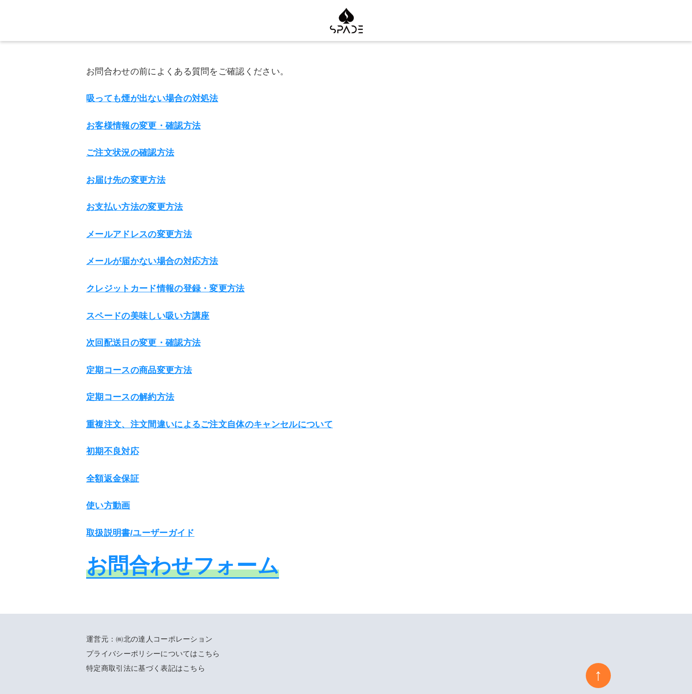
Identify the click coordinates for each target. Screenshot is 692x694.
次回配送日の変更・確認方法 (143, 342)
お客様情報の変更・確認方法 (143, 125)
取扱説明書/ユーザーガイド (140, 533)
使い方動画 (108, 505)
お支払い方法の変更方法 (134, 207)
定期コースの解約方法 (130, 397)
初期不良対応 (112, 451)
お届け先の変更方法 (125, 180)
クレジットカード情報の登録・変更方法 (165, 288)
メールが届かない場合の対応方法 (152, 261)
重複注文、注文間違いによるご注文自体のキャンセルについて (209, 424)
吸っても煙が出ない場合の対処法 (152, 98)
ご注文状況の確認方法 (130, 152)
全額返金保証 (112, 478)
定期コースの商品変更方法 (139, 370)
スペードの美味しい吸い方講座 (147, 316)
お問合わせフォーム (182, 565)
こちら (209, 654)
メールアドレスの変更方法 (139, 234)
